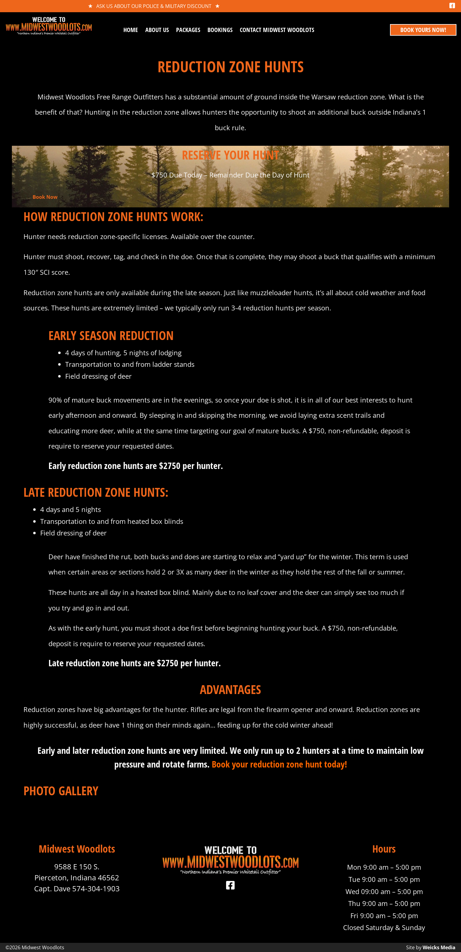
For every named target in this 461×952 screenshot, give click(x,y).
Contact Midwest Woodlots (277, 30)
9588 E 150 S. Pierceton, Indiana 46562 (76, 871)
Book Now (45, 197)
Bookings (219, 30)
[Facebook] (452, 6)
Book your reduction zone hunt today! (279, 764)
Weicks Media (439, 947)
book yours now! (423, 30)
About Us (157, 30)
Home (130, 30)
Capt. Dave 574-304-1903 (77, 888)
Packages (188, 30)
